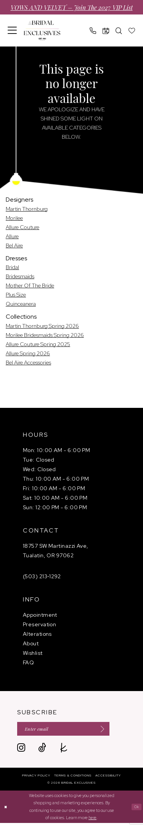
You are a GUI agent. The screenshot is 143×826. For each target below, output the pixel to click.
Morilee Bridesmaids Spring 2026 (45, 335)
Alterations (37, 633)
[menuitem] (12, 30)
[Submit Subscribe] (118, 730)
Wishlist (33, 653)
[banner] (42, 31)
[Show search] (118, 31)
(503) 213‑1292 (42, 576)
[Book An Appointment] (106, 31)
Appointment (40, 614)
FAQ (28, 662)
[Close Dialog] (7, 809)
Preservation (39, 624)
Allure (12, 236)
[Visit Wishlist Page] (131, 31)
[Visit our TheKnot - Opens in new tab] (64, 751)
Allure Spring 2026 (28, 353)
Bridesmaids (20, 276)
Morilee (14, 218)
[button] (12, 30)
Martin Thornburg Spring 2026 (42, 325)
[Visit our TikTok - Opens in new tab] (42, 751)
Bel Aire (14, 245)
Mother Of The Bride (30, 285)
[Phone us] (93, 31)
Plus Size (16, 294)
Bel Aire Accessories (28, 362)
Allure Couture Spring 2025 (38, 344)
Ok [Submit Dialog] (135, 809)
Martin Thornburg (27, 208)
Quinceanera (21, 303)
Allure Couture (22, 227)
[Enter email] (73, 730)
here (92, 820)
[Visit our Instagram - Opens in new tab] (21, 751)
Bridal (12, 267)
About (31, 643)
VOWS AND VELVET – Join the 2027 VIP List (72, 7)
